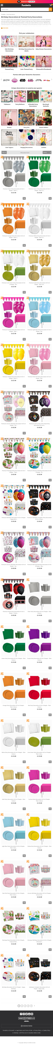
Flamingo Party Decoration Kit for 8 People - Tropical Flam (13, 940)
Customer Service (26, 1026)
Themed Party (9, 69)
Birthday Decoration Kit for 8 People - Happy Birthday (13, 987)
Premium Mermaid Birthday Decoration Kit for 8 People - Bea (39, 565)
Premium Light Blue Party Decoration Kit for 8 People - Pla (39, 330)
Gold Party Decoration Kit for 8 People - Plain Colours (13, 800)
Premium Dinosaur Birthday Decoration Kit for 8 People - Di (39, 471)
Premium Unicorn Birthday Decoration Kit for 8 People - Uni (13, 424)
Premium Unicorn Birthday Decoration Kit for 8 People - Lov (13, 565)
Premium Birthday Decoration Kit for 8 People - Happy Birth (13, 518)
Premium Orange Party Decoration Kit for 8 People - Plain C (13, 236)
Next (51, 79)
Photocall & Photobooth (43, 69)
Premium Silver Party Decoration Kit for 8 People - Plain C (13, 189)
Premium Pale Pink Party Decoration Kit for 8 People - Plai (39, 377)
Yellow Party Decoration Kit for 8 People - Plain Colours (39, 847)
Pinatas (9, 127)
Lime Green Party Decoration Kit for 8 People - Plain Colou (39, 753)
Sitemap (16, 1033)
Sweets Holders (43, 127)
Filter (3, 152)
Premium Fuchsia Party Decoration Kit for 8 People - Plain (13, 330)
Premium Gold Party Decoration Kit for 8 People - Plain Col (39, 283)
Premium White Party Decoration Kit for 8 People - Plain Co (39, 236)
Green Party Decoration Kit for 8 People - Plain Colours (14, 659)
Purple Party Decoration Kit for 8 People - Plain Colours (39, 659)
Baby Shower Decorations (44, 49)
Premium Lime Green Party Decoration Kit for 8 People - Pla (13, 283)
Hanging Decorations (26, 147)
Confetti (43, 147)
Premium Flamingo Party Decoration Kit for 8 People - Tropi (13, 471)
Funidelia (3, 14)
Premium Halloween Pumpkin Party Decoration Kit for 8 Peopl (39, 518)
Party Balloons (20, 104)
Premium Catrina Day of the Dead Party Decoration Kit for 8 (39, 424)
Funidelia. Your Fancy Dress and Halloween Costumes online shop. (26, 5)
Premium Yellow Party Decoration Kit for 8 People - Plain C (13, 377)
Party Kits (26, 127)
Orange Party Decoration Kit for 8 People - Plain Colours (13, 706)
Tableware (7, 104)
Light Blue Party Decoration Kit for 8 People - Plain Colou (13, 847)
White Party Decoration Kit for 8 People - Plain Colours (13, 753)
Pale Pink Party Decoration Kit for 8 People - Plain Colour (13, 894)
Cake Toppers (9, 147)
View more (5, 28)
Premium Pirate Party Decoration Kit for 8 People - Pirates (13, 612)
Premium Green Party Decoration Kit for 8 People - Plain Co (39, 189)
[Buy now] (24, 198)
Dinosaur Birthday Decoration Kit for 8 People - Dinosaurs (39, 940)
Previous (1, 79)
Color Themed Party (26, 69)
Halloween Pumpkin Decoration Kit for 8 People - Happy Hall (39, 987)
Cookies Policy (46, 1030)
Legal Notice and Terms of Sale (24, 1030)
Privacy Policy (37, 1030)
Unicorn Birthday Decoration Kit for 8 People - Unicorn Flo (39, 894)
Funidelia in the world (8, 1030)
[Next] (34, 1006)
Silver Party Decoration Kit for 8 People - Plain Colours (39, 612)
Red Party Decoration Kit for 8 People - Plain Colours (39, 706)
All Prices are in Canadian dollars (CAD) (30, 1033)
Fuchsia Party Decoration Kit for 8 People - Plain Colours (39, 800)
